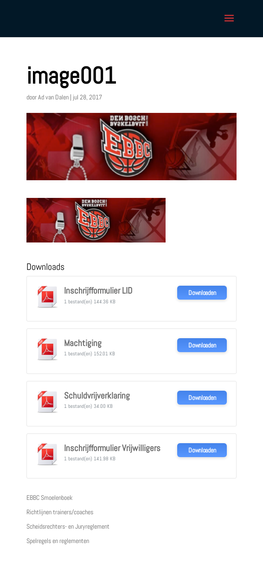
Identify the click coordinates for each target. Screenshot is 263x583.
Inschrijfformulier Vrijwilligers (112, 448)
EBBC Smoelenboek (49, 497)
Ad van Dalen (53, 97)
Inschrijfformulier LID (98, 290)
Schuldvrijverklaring (97, 395)
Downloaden (202, 292)
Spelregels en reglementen (57, 541)
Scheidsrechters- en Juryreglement (67, 526)
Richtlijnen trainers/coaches (59, 512)
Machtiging (83, 343)
